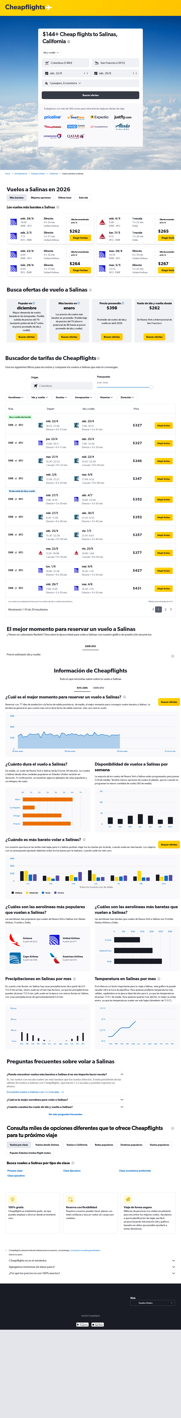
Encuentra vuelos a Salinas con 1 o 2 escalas (35, 1092)
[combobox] (51, 52)
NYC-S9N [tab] (82, 687)
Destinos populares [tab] (131, 1144)
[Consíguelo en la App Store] (97, 1328)
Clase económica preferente (135, 1170)
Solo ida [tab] (83, 197)
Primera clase (15, 1170)
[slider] (151, 387)
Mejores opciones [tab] (41, 197)
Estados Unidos (38, 173)
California (53, 173)
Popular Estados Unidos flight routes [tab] (30, 1152)
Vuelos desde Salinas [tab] (47, 1144)
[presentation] (68, 41)
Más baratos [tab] (17, 197)
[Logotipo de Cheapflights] (25, 7)
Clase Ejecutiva (72, 1170)
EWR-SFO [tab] (90, 646)
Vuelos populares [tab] (159, 1144)
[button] (64, 73)
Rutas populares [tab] (104, 1144)
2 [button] (165, 609)
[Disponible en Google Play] (82, 1328)
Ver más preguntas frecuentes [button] (65, 1114)
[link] (26, 336)
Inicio (7, 173)
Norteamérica (20, 173)
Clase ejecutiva (16, 1175)
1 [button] (158, 609)
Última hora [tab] (64, 197)
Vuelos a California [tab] (76, 1144)
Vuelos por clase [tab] (19, 1144)
